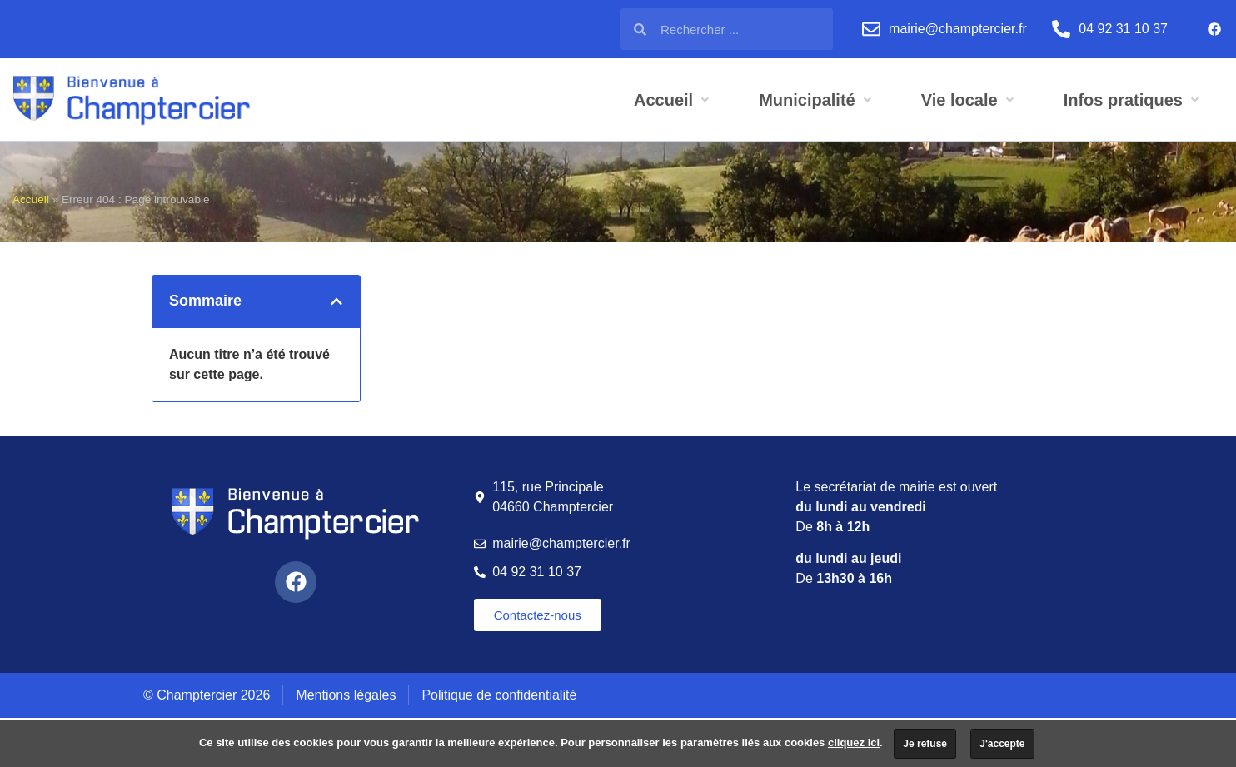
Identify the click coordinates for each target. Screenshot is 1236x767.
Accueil (30, 199)
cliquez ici (854, 742)
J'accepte (1001, 744)
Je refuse (925, 744)
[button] (336, 301)
